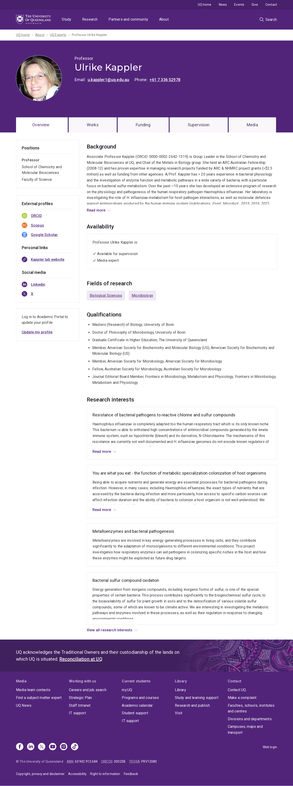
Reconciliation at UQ (81, 659)
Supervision (199, 124)
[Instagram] (63, 747)
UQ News (23, 705)
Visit (178, 713)
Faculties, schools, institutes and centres (251, 708)
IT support (77, 713)
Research (90, 19)
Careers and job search (87, 690)
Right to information (105, 774)
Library (180, 690)
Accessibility (77, 774)
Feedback (131, 774)
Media (252, 124)
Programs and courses (140, 697)
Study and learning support (196, 697)
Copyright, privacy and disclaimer (40, 774)
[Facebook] (19, 747)
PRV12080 (149, 761)
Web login (270, 747)
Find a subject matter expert (39, 697)
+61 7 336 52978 (164, 79)
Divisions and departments (250, 719)
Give (255, 4)
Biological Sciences (106, 295)
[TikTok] (74, 747)
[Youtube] (52, 747)
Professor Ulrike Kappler (90, 35)
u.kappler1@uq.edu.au (108, 79)
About (164, 19)
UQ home (205, 4)
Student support (135, 713)
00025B (119, 761)
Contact (271, 4)
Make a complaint (242, 697)
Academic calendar (137, 705)
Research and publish (192, 705)
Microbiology (142, 295)
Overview (40, 124)
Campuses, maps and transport (245, 729)
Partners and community (128, 19)
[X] (41, 747)
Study (66, 19)
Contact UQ (237, 690)
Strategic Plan (80, 697)
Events (239, 4)
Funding (143, 124)
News (223, 4)
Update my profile (37, 332)
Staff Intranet (79, 705)
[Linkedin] (30, 747)
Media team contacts (33, 690)
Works (93, 124)
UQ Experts (58, 35)
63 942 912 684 (86, 761)
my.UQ (127, 690)
